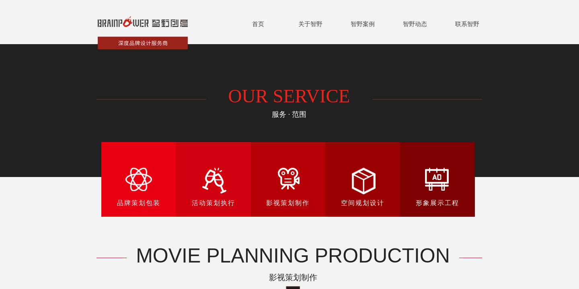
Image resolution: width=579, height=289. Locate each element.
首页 (258, 24)
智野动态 (415, 24)
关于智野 (310, 24)
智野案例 (363, 24)
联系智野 (467, 24)
